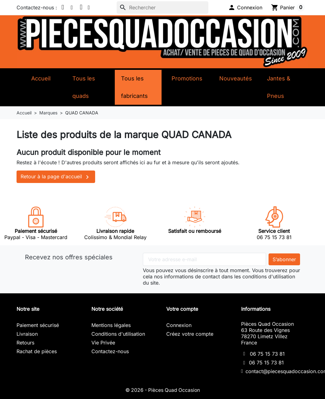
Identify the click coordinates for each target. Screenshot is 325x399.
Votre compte (182, 309)
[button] (245, 7)
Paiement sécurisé (38, 325)
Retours (25, 342)
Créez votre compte (189, 334)
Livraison (27, 334)
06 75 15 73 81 (267, 354)
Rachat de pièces (37, 351)
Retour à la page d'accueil (56, 177)
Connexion (179, 325)
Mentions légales (111, 325)
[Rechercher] (162, 7)
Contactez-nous (110, 351)
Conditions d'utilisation (118, 334)
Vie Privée (103, 342)
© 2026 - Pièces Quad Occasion (162, 390)
